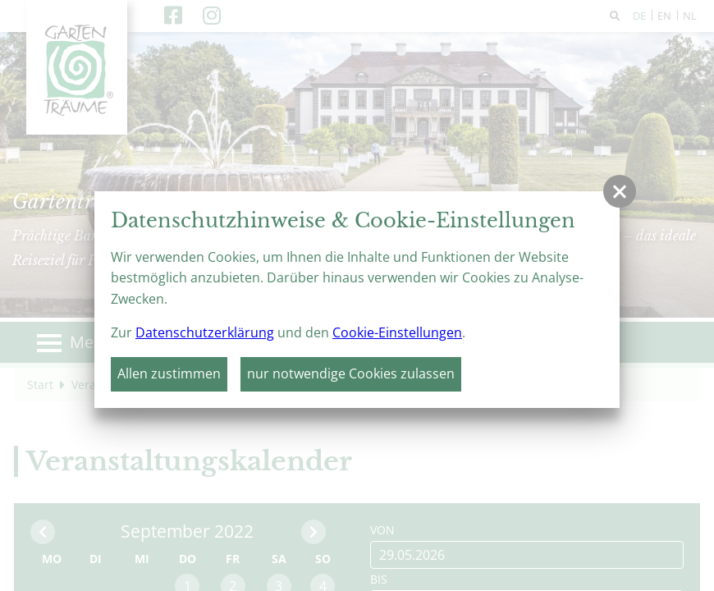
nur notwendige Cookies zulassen (351, 373)
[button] (619, 191)
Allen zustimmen (169, 373)
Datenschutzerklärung (204, 332)
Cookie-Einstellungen (397, 332)
